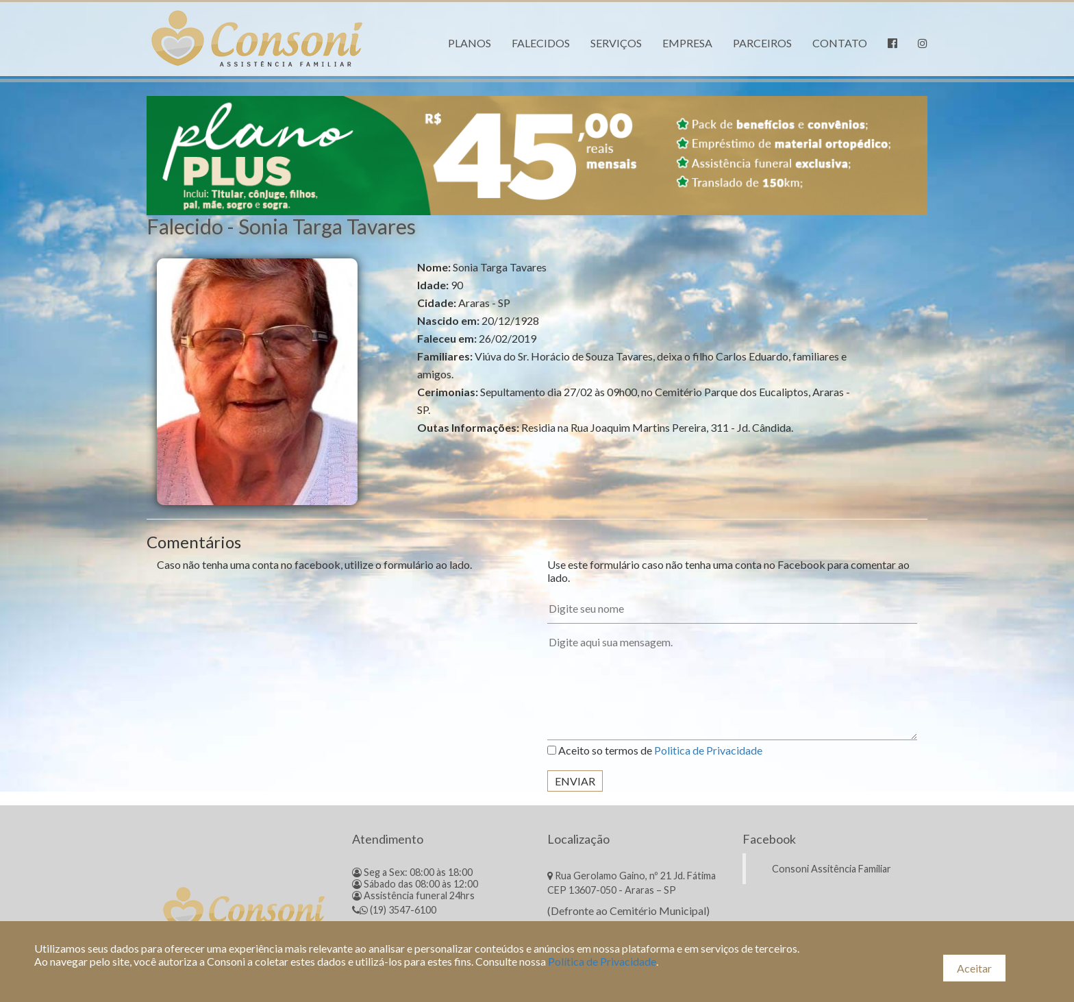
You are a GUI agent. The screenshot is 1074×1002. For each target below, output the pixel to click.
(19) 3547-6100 (394, 910)
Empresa (687, 42)
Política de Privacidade (602, 961)
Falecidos (541, 42)
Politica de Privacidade (708, 750)
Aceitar (974, 968)
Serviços (616, 42)
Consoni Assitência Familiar (831, 869)
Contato (839, 42)
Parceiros (762, 42)
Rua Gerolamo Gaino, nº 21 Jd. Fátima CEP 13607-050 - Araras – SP (631, 883)
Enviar (575, 780)
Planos (469, 42)
